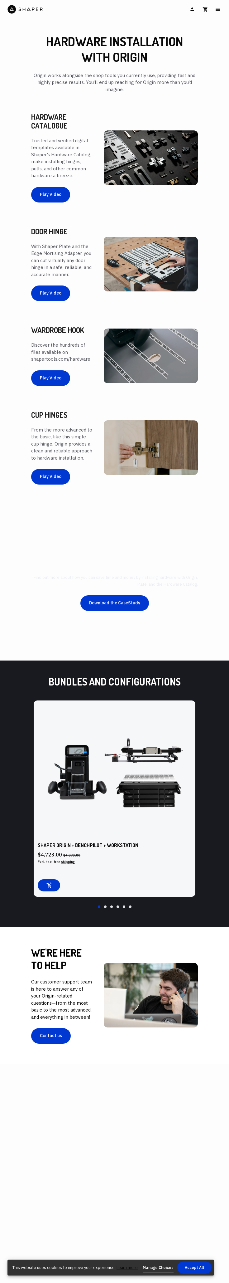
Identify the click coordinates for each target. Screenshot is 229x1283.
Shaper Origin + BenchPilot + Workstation (88, 845)
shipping (68, 862)
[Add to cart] (49, 885)
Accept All (194, 1267)
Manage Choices (158, 1267)
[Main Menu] (218, 9)
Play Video (50, 194)
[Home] (60, 9)
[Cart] (205, 9)
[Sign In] (192, 9)
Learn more (127, 1267)
